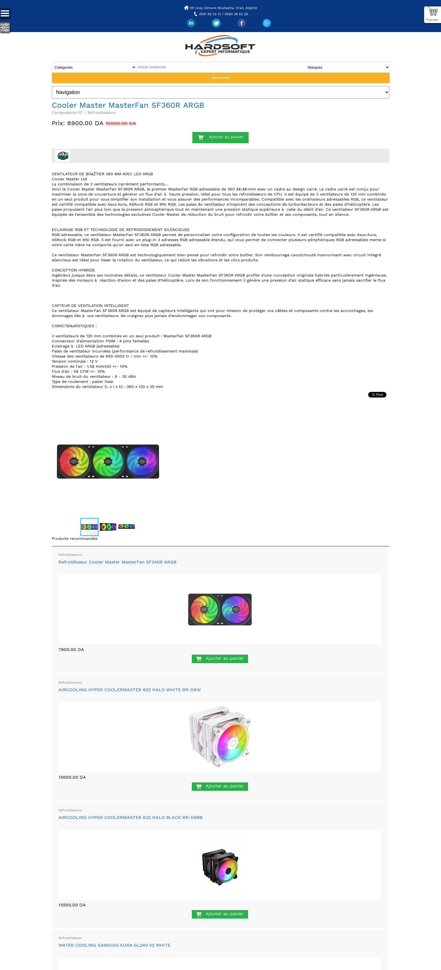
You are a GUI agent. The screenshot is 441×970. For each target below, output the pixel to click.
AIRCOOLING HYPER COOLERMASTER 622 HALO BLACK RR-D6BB (130, 817)
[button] (159, 409)
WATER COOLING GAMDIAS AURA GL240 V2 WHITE (114, 945)
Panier (432, 19)
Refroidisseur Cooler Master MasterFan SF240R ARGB (117, 562)
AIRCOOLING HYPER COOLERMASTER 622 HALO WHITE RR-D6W (129, 689)
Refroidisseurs (70, 555)
